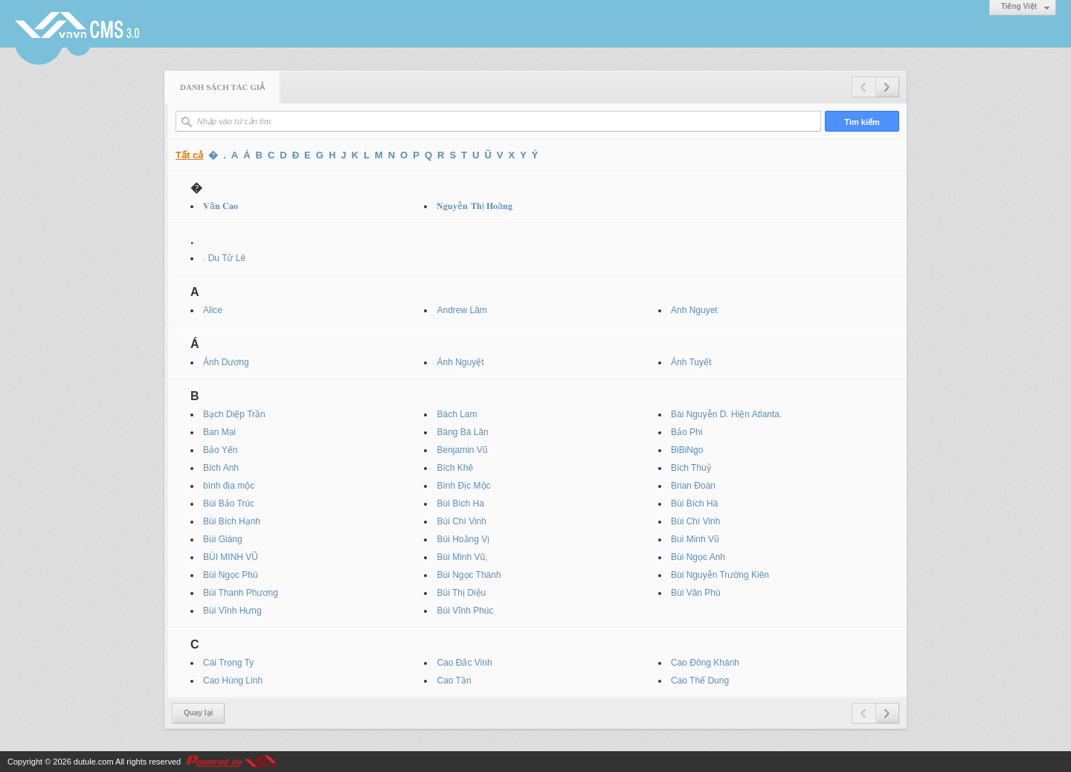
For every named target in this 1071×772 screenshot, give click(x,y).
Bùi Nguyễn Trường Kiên (720, 575)
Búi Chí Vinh (461, 521)
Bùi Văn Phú (696, 593)
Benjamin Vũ (462, 450)
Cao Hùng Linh (233, 680)
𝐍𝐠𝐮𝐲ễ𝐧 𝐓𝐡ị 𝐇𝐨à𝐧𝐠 (474, 206)
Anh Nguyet (694, 310)
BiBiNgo (687, 450)
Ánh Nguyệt (460, 362)
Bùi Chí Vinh (696, 521)
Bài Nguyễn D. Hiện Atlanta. (726, 414)
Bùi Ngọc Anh (698, 557)
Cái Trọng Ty (228, 662)
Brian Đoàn (693, 485)
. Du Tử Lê (224, 258)
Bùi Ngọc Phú (230, 575)
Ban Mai (219, 432)
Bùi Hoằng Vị (463, 539)
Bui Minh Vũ (695, 539)
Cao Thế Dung (700, 680)
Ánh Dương (226, 362)
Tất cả (189, 155)
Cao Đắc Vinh (464, 662)
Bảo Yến (220, 450)
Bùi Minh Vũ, (462, 557)
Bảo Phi (686, 432)
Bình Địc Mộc (463, 485)
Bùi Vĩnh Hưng (232, 610)
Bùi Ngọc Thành (469, 575)
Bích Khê (455, 468)
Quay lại (198, 713)
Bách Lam (457, 414)
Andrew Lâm (461, 310)
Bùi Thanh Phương (240, 593)
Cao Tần (454, 680)
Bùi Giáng (222, 539)
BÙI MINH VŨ (230, 557)
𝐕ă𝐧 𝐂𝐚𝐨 (220, 206)
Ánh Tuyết (691, 362)
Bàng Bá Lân (462, 432)
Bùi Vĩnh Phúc (465, 610)
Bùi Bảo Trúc (228, 503)
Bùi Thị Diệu (461, 593)
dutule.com (94, 761)
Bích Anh (221, 468)
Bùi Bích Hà (694, 503)
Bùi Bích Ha (460, 503)
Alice (212, 310)
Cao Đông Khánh (705, 662)
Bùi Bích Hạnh (231, 521)
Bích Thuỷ (691, 468)
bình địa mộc (228, 485)
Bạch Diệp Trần (234, 414)
